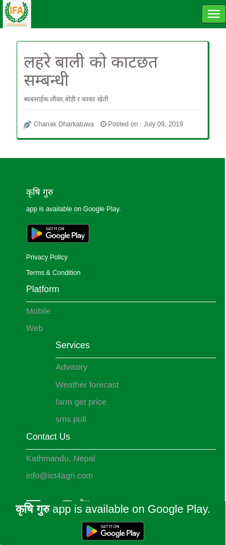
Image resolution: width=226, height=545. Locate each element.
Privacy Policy (47, 257)
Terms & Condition (53, 273)
